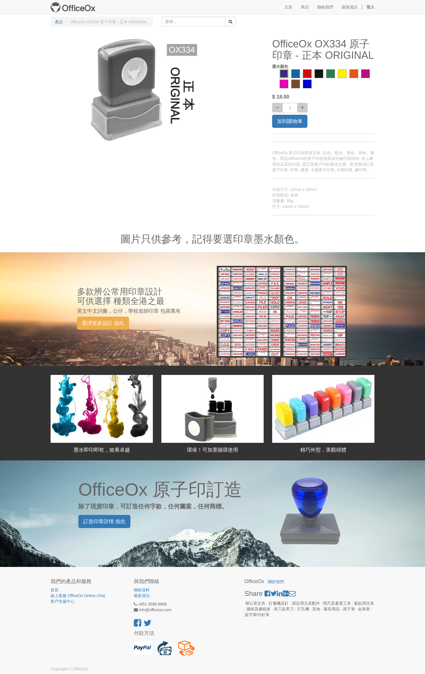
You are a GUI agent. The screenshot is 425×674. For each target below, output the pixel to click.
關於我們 (276, 582)
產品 (59, 22)
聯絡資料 (142, 590)
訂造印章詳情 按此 (104, 521)
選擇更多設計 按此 (103, 323)
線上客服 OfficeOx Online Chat (78, 595)
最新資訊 (142, 595)
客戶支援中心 (62, 601)
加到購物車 (290, 121)
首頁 (55, 590)
